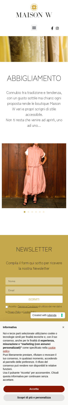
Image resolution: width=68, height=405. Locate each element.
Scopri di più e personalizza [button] (34, 397)
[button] (34, 28)
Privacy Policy (14, 312)
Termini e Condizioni (28, 306)
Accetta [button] (34, 388)
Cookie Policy (29, 312)
